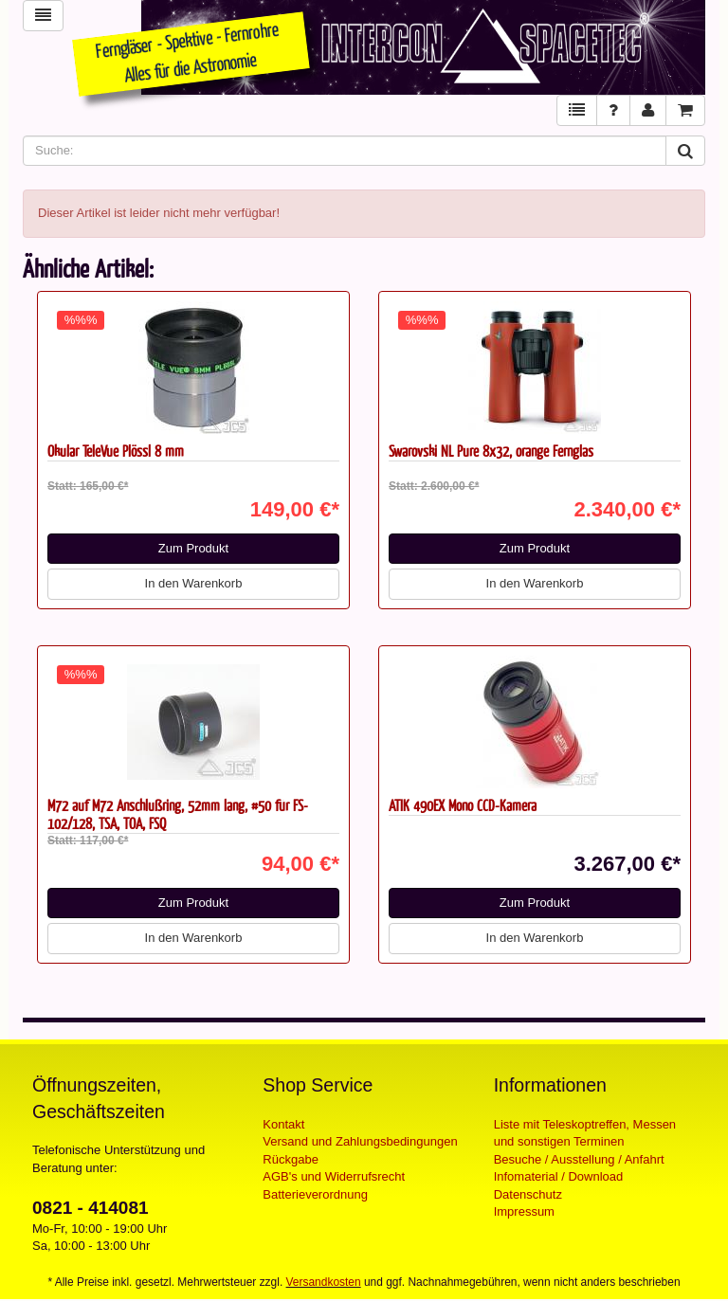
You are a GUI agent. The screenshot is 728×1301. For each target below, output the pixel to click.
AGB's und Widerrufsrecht (334, 1176)
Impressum (524, 1211)
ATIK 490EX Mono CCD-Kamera (463, 805)
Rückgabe (290, 1159)
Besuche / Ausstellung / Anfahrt (579, 1159)
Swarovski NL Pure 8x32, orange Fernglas (491, 451)
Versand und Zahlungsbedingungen (360, 1141)
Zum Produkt (193, 548)
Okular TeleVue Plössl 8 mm (115, 451)
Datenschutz (528, 1194)
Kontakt (283, 1124)
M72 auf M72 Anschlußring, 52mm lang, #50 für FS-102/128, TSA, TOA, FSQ (177, 814)
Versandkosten (323, 1282)
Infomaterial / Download (559, 1176)
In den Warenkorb (194, 583)
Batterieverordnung (315, 1194)
